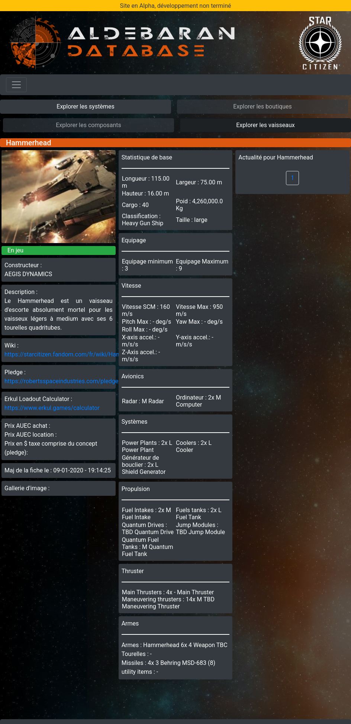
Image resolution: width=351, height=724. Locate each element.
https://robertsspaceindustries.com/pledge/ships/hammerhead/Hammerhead (107, 381)
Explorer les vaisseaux (265, 125)
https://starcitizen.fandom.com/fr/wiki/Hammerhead (74, 354)
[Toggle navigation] (16, 84)
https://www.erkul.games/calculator (52, 407)
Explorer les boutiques (262, 106)
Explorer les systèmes (85, 106)
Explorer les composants (88, 125)
